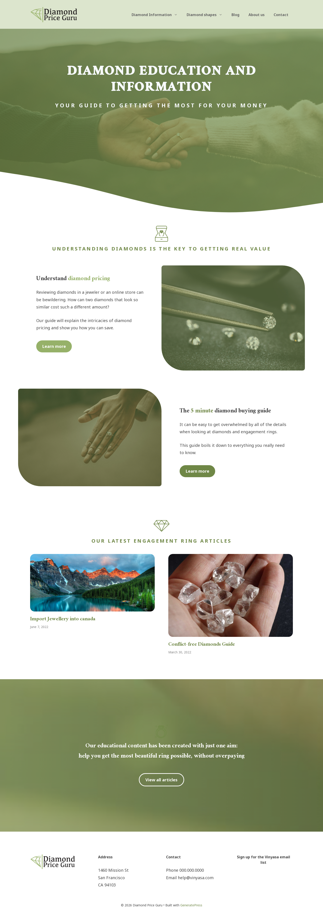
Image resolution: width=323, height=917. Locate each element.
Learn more (54, 346)
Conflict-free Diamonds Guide (201, 645)
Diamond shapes (207, 14)
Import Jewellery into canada (62, 619)
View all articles (161, 779)
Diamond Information (157, 14)
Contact (281, 14)
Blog (235, 14)
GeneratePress (191, 905)
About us (256, 14)
